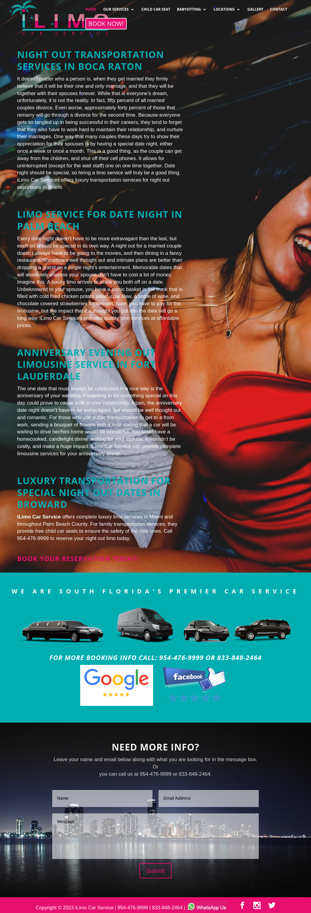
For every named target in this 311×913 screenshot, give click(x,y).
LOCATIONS (224, 7)
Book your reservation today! (78, 558)
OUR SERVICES (116, 7)
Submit (155, 870)
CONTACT (278, 7)
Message (155, 836)
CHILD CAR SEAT (155, 7)
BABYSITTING (189, 7)
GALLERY (255, 7)
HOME (91, 7)
